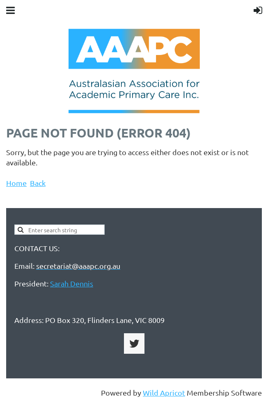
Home (16, 183)
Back (38, 183)
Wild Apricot (164, 392)
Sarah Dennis (71, 283)
